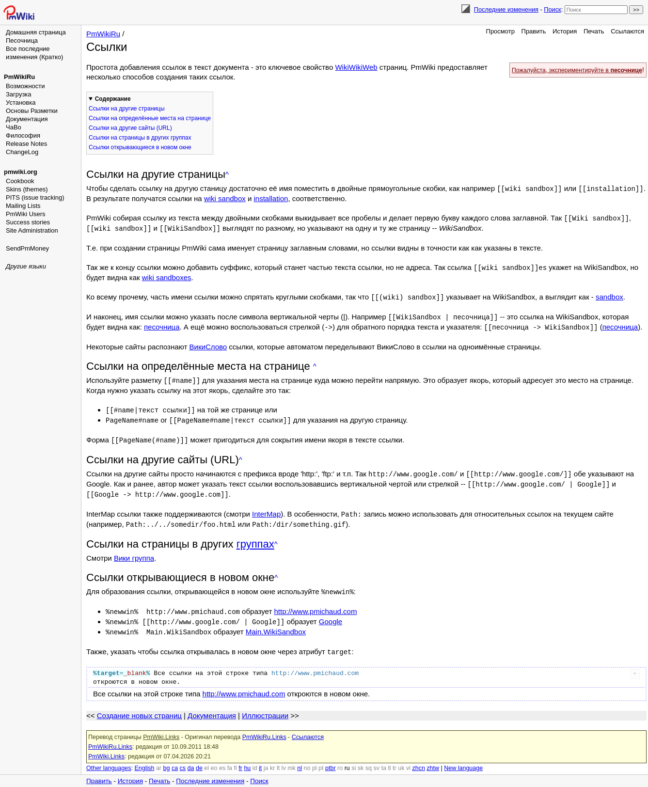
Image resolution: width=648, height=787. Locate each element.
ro (340, 758)
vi (408, 758)
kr (272, 758)
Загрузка (19, 94)
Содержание (113, 98)
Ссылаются (627, 31)
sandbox (609, 295)
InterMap (266, 507)
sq (368, 758)
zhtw (433, 758)
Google (330, 613)
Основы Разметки (32, 110)
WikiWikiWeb (356, 67)
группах (255, 536)
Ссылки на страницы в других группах (140, 137)
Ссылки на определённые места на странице (150, 118)
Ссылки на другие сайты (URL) (130, 128)
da (191, 758)
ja (266, 758)
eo (214, 758)
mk (291, 758)
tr (394, 758)
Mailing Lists (23, 205)
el (206, 758)
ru (347, 758)
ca (175, 758)
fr (240, 758)
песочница (162, 324)
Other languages (108, 758)
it (260, 758)
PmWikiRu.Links (264, 727)
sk (361, 758)
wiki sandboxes (166, 275)
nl (299, 758)
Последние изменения (506, 9)
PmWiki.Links (161, 727)
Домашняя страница (36, 32)
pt (320, 758)
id (255, 758)
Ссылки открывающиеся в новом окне (140, 147)
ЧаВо (13, 127)
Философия (23, 135)
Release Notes (26, 143)
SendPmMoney (27, 248)
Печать (594, 31)
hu (247, 758)
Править (534, 31)
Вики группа (134, 550)
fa (229, 758)
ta (383, 758)
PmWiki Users (26, 214)
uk (401, 758)
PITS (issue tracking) (35, 197)
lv (284, 758)
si (353, 758)
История (565, 31)
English (144, 758)
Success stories (28, 222)
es (222, 758)
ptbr (330, 758)
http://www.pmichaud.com (315, 603)
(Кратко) (51, 57)
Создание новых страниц (139, 705)
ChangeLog (22, 152)
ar (158, 758)
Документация (27, 119)
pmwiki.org (20, 171)
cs (183, 758)
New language (463, 758)
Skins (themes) (27, 189)
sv (376, 758)
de (199, 758)
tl (389, 758)
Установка (20, 102)
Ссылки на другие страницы (127, 108)
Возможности (25, 86)
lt (278, 758)
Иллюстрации (265, 705)
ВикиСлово (208, 343)
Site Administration (32, 230)
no (307, 758)
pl (314, 758)
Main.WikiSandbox (276, 622)
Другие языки (26, 266)
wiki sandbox (225, 198)
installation (270, 198)
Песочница (22, 40)
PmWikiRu (19, 76)
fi (235, 758)
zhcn (418, 758)
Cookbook (20, 181)
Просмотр (500, 31)
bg (166, 758)
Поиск (552, 9)
